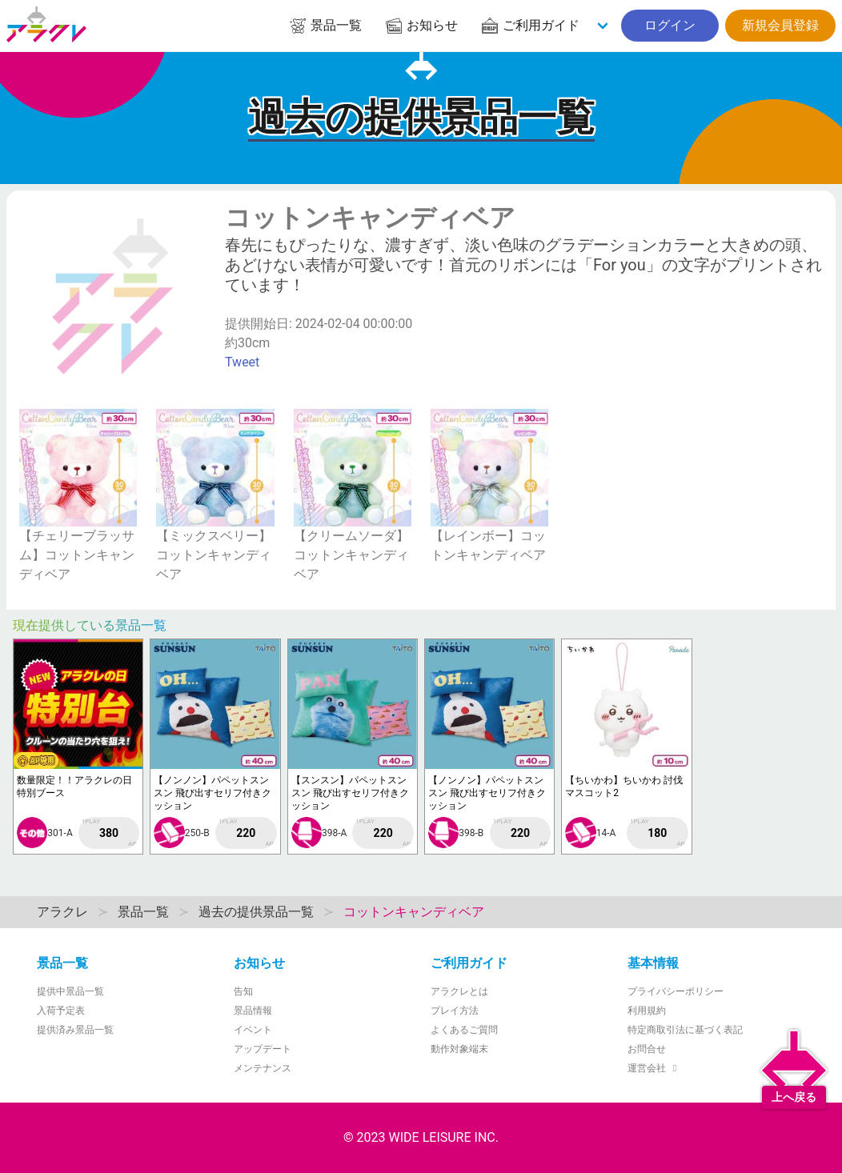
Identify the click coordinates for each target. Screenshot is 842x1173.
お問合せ (646, 1049)
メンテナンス (262, 1068)
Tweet (242, 362)
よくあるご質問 (464, 1029)
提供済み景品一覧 (75, 1029)
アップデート (262, 1049)
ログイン (670, 25)
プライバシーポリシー (675, 991)
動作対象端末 (459, 1049)
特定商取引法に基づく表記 (685, 1029)
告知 (243, 991)
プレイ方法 (455, 1010)
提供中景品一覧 (70, 991)
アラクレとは (459, 991)
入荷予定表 (61, 1010)
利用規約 (646, 1010)
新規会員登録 (780, 25)
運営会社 (654, 1068)
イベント (253, 1029)
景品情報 (253, 1010)
